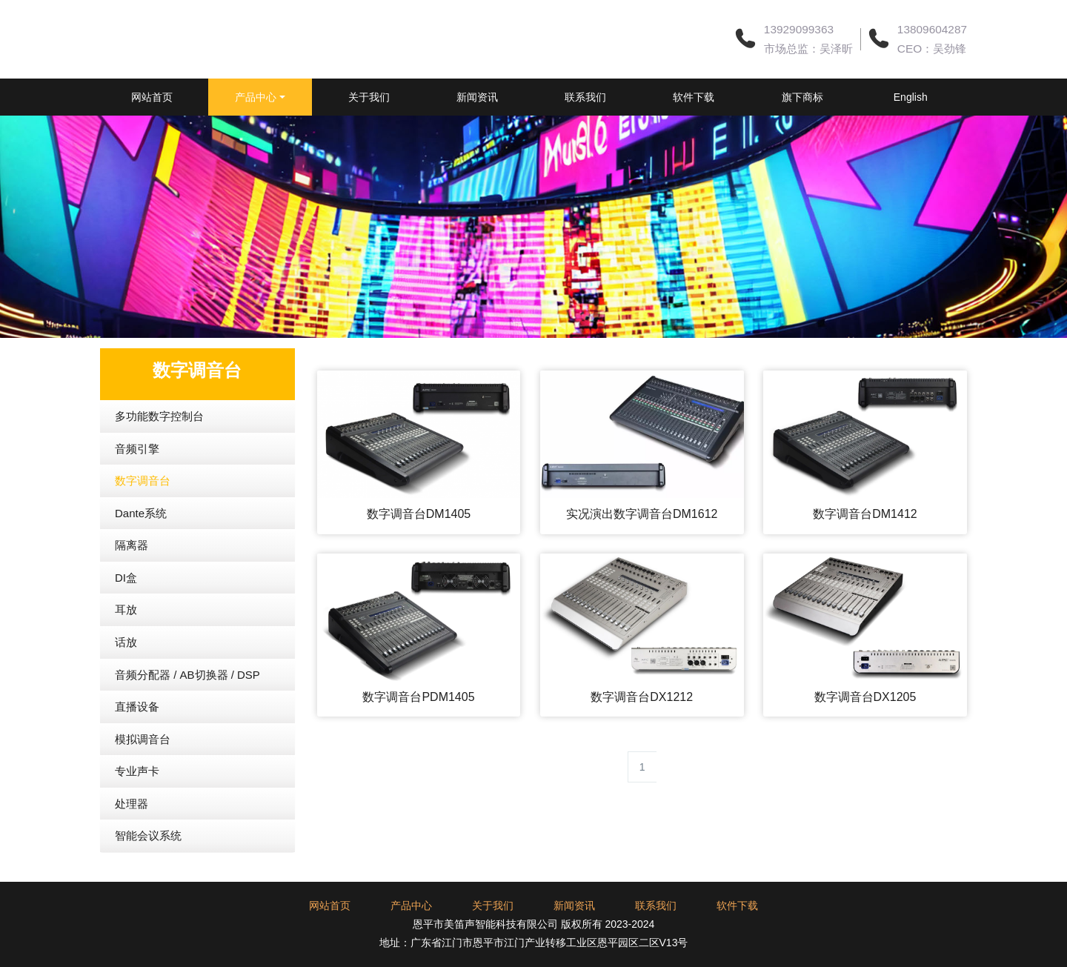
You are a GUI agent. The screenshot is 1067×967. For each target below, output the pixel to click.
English (167, 134)
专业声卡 (137, 808)
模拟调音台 (142, 776)
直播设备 (137, 743)
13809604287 (932, 29)
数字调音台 (142, 517)
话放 (126, 679)
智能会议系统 (148, 872)
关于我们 (404, 97)
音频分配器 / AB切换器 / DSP (187, 711)
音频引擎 (137, 485)
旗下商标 (878, 97)
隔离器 (131, 582)
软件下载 (759, 97)
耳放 (126, 646)
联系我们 (641, 97)
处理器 (131, 840)
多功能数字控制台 (159, 453)
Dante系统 (141, 550)
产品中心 (281, 97)
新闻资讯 (522, 97)
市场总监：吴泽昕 (808, 48)
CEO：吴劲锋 (931, 48)
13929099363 (799, 29)
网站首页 (166, 97)
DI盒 (126, 614)
